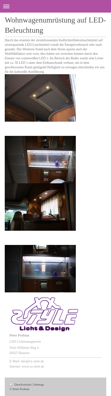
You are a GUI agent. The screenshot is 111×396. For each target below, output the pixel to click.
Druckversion (21, 384)
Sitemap (39, 384)
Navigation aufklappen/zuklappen (55, 6)
